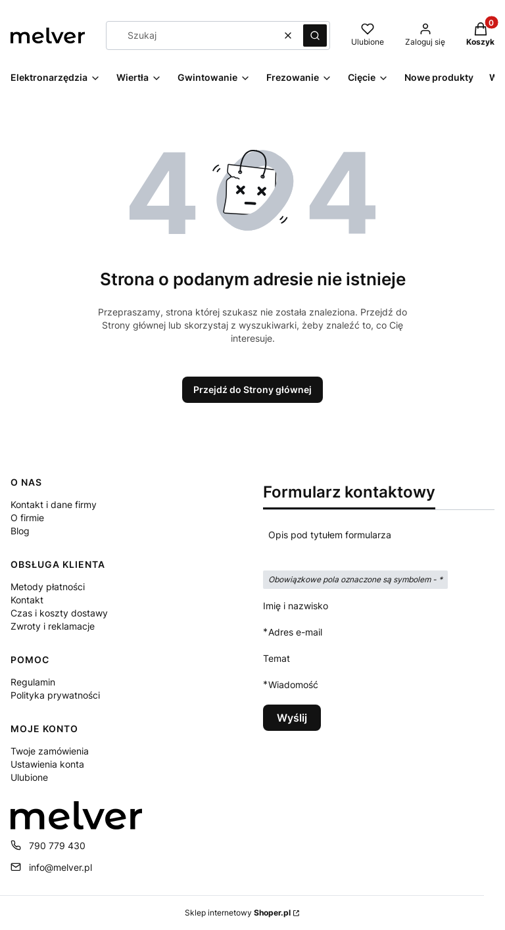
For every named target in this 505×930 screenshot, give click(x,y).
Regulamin (33, 681)
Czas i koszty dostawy (59, 612)
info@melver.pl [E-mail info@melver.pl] (60, 867)
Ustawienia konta (47, 764)
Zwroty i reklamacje (53, 626)
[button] (315, 35)
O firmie (27, 517)
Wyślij (292, 717)
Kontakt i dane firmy (54, 504)
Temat (276, 658)
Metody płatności (48, 586)
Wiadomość (293, 684)
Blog (20, 530)
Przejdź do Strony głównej (252, 389)
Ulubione (29, 777)
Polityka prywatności (55, 695)
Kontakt (27, 599)
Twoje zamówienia (50, 750)
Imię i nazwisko (295, 605)
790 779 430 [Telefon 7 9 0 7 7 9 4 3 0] (57, 845)
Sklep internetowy (238, 913)
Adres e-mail (295, 632)
